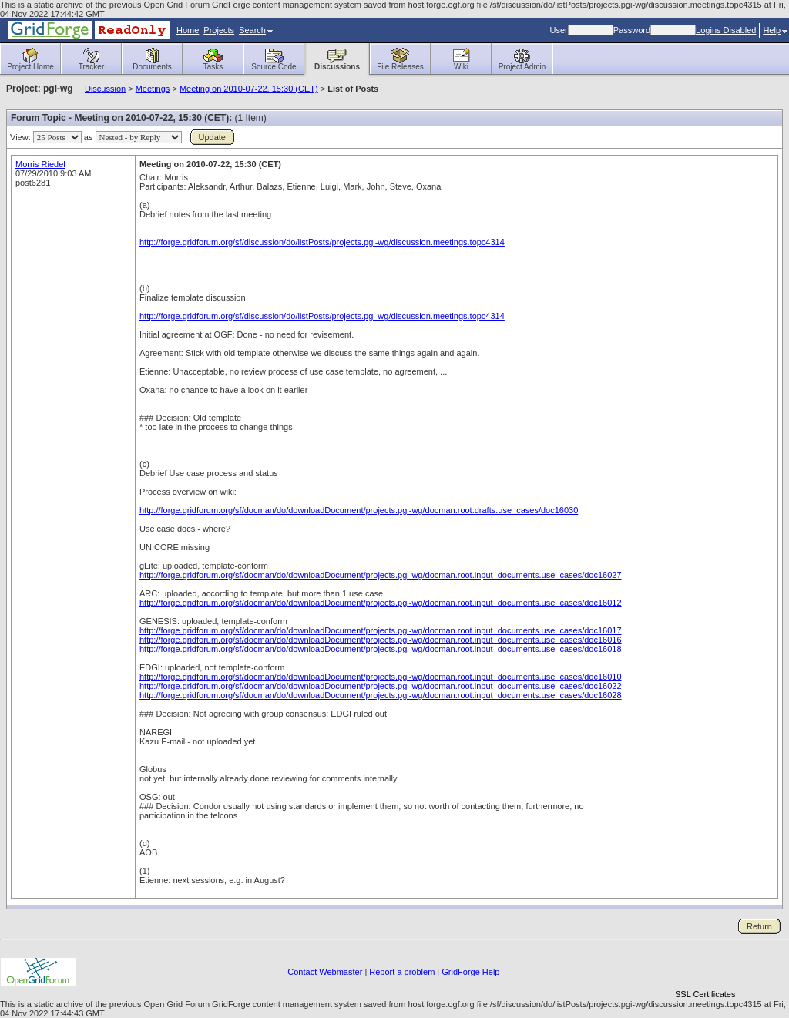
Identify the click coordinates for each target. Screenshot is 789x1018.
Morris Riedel (40, 164)
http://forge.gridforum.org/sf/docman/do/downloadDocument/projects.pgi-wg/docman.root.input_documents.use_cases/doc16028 (380, 695)
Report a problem (402, 971)
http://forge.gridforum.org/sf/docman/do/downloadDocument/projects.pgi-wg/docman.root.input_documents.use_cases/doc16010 (380, 676)
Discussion (105, 88)
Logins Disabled (726, 30)
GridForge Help (470, 971)
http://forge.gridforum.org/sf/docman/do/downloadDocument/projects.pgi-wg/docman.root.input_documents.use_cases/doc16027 (380, 575)
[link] (705, 967)
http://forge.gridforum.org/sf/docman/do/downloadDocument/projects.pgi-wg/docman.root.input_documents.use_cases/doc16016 (380, 639)
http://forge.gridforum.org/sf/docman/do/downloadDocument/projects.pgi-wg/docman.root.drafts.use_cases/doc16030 (358, 510)
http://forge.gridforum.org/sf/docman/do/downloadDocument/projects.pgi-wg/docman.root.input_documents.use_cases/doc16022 (380, 685)
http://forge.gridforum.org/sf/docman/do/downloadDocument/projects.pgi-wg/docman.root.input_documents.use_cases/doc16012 (380, 602)
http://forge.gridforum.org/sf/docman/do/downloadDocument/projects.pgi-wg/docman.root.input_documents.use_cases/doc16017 (380, 630)
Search (256, 30)
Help (775, 30)
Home (187, 30)
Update (212, 137)
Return (759, 926)
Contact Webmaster (324, 971)
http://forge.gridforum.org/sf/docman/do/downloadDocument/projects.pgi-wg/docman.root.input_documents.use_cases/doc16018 (380, 648)
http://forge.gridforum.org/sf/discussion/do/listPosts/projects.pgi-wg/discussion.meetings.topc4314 (322, 242)
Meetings (153, 88)
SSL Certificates (705, 994)
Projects (218, 30)
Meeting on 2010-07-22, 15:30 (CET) (249, 88)
